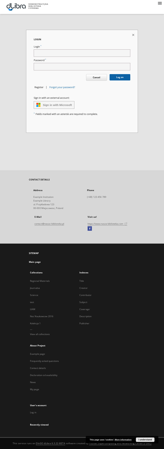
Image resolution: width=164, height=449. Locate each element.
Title (81, 281)
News (33, 382)
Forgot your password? (62, 87)
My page (34, 389)
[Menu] (159, 3)
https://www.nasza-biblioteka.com (107, 223)
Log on (120, 77)
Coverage (84, 309)
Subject (83, 302)
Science (34, 295)
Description (85, 316)
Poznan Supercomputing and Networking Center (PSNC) (120, 443)
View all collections (40, 334)
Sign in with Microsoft (54, 105)
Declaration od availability (43, 375)
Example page (37, 354)
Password (40, 60)
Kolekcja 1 (35, 323)
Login (37, 46)
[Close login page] (133, 34)
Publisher (84, 323)
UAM (32, 309)
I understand (145, 439)
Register (38, 87)
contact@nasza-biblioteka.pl (49, 223)
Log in (33, 412)
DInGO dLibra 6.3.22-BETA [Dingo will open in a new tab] (50, 443)
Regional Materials (40, 281)
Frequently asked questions (44, 361)
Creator (83, 288)
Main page (35, 262)
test (32, 302)
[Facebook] (90, 228)
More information (123, 440)
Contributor (85, 295)
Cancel (96, 77)
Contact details (38, 368)
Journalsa (35, 288)
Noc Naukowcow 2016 (41, 316)
